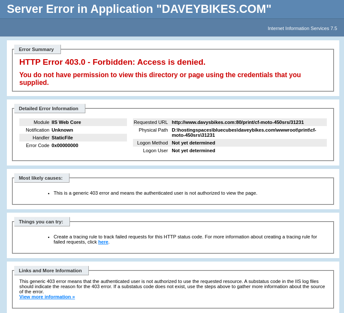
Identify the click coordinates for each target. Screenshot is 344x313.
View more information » (47, 296)
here (103, 241)
